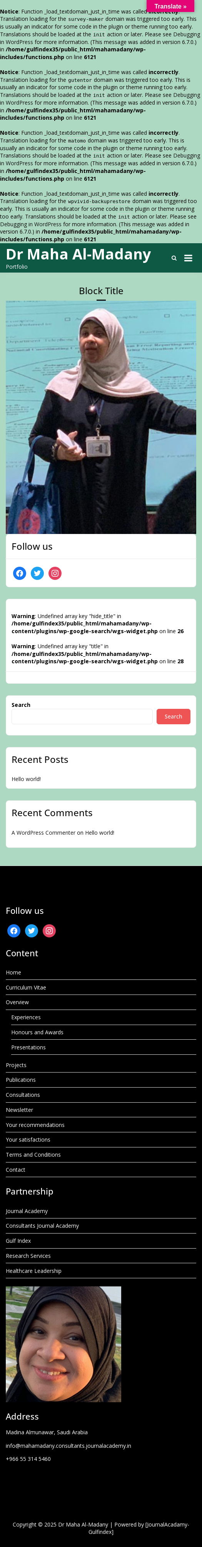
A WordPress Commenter (43, 832)
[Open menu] (188, 257)
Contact (15, 1169)
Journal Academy (27, 1211)
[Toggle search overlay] (174, 258)
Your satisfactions (28, 1139)
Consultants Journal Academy (42, 1225)
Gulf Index (18, 1240)
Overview (17, 1002)
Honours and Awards (37, 1032)
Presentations (28, 1047)
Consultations (23, 1094)
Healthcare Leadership (34, 1270)
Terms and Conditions (33, 1154)
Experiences (26, 1017)
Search (21, 704)
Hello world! (26, 779)
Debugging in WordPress (31, 224)
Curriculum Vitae (26, 987)
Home (13, 972)
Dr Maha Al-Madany (78, 254)
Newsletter (19, 1109)
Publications (21, 1079)
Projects (16, 1065)
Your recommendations (35, 1124)
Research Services (28, 1255)
